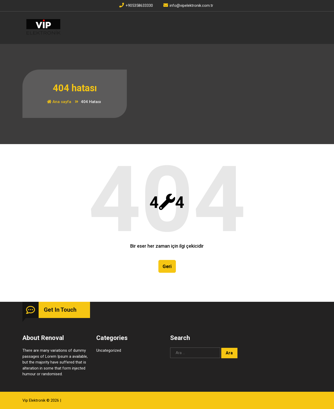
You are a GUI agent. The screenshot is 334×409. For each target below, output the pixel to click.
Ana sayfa (59, 101)
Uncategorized (108, 350)
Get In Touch (60, 309)
